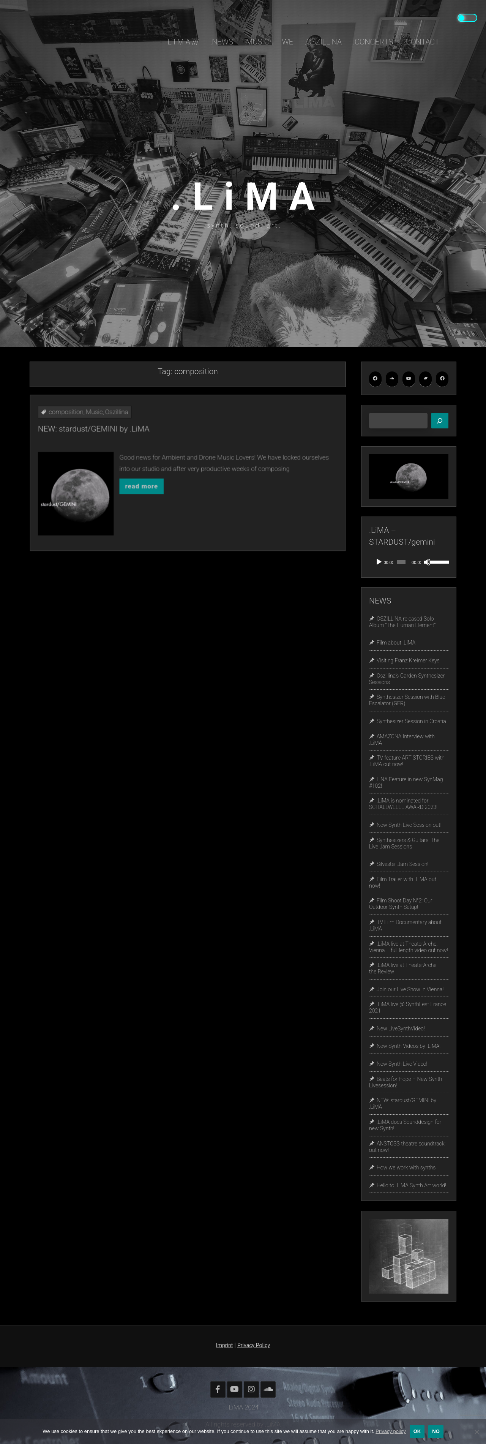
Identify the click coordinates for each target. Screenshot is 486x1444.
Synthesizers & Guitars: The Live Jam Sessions (404, 843)
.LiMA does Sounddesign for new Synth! (405, 1125)
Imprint (224, 1345)
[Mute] (427, 562)
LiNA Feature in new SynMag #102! (406, 782)
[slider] (401, 562)
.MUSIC (257, 41)
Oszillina (155, 445)
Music (145, 445)
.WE (286, 41)
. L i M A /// (181, 41)
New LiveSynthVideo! (401, 1028)
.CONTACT (421, 41)
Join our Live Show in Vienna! (410, 989)
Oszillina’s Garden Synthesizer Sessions (407, 679)
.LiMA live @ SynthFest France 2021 (407, 1008)
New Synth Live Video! (402, 1064)
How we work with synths (406, 1167)
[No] (476, 1432)
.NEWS (221, 41)
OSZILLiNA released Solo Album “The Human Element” (402, 622)
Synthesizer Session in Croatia (411, 721)
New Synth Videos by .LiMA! (408, 1046)
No (436, 1431)
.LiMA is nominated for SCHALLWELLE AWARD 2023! (403, 804)
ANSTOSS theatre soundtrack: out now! (407, 1147)
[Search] (439, 421)
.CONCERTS (373, 41)
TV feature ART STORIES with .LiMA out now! (407, 761)
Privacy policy (391, 1431)
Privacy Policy (253, 1345)
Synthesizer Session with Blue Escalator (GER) (407, 700)
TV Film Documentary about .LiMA (405, 925)
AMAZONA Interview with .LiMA (402, 739)
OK (417, 1431)
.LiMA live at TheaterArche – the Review (405, 968)
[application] (408, 562)
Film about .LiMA (396, 643)
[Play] (379, 562)
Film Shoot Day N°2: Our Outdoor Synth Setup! (400, 904)
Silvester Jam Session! (402, 864)
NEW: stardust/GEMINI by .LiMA (145, 453)
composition (132, 445)
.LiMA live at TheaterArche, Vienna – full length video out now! (408, 947)
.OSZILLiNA (323, 41)
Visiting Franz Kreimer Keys (408, 660)
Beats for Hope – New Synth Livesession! (405, 1082)
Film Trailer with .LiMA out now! (402, 882)
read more (166, 479)
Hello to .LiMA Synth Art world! (411, 1185)
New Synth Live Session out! (409, 825)
